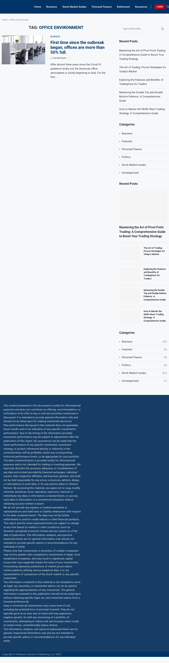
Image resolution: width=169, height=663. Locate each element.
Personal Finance (102, 6)
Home (37, 6)
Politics (126, 157)
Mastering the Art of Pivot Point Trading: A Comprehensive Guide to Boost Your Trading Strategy (142, 54)
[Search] (168, 6)
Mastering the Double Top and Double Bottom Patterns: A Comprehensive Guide (141, 96)
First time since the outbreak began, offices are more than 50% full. (77, 47)
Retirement (123, 6)
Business (51, 6)
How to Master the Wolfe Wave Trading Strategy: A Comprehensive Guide (155, 316)
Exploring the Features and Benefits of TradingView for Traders (155, 274)
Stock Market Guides (74, 6)
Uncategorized (130, 172)
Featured (127, 141)
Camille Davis (59, 58)
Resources (141, 6)
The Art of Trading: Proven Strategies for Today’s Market (154, 251)
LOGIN (160, 7)
